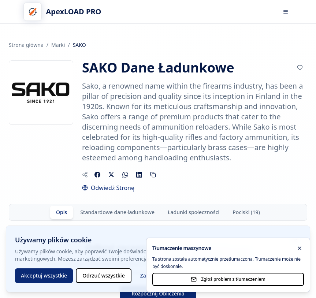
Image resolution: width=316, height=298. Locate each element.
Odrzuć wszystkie (103, 275)
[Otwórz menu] (285, 11)
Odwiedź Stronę (112, 188)
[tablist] (158, 212)
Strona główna (26, 44)
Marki (58, 44)
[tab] (61, 212)
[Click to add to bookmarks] (300, 67)
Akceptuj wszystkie (44, 275)
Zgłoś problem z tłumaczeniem (228, 279)
